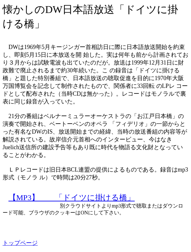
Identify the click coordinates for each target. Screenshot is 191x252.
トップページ (20, 243)
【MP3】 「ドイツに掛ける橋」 (71, 197)
